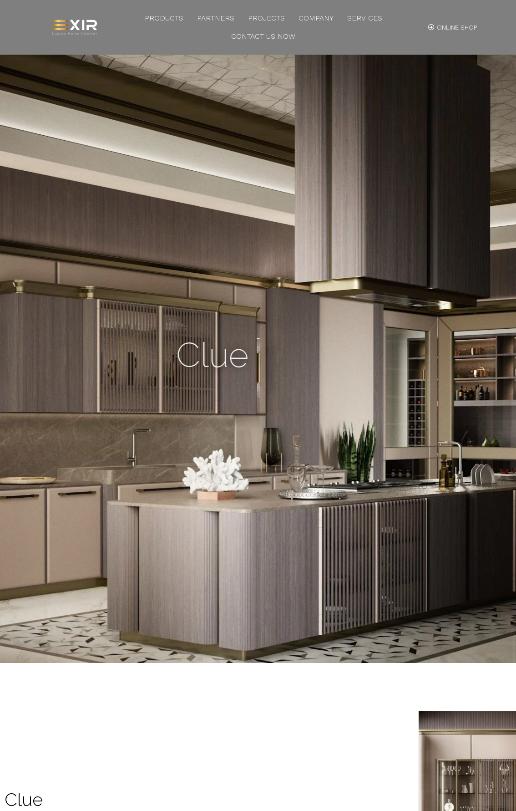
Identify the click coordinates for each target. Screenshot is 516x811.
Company (316, 18)
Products (164, 18)
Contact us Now (263, 36)
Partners (215, 18)
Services (364, 18)
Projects (266, 18)
